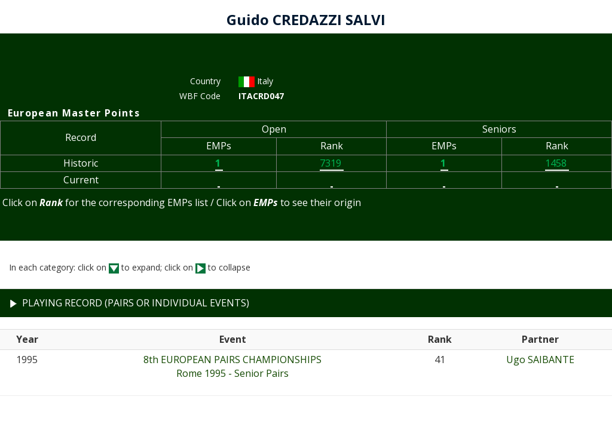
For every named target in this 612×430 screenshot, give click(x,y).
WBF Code (200, 96)
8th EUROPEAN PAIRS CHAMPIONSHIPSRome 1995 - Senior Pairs (232, 366)
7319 (332, 163)
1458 (557, 163)
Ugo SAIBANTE (540, 359)
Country (205, 81)
